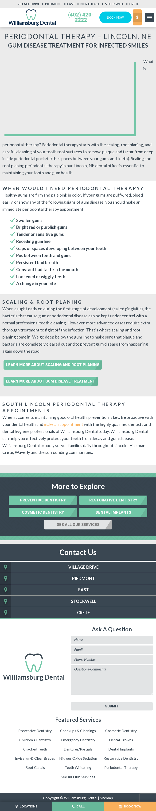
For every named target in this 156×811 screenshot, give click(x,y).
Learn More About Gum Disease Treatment (50, 380)
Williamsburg (34, 666)
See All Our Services (78, 523)
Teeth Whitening (78, 766)
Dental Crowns (121, 739)
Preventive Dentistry (43, 499)
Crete (134, 4)
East (71, 4)
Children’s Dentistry (35, 739)
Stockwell (114, 4)
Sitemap (106, 797)
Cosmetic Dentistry (43, 511)
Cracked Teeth (35, 748)
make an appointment (63, 423)
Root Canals (35, 766)
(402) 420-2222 (81, 17)
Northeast (90, 4)
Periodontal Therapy (121, 766)
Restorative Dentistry (113, 499)
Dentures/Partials (78, 748)
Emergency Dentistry (78, 739)
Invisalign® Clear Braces (35, 757)
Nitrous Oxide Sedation (78, 757)
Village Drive (28, 4)
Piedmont (53, 4)
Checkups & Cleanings (78, 729)
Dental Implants (113, 511)
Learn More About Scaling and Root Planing (52, 363)
